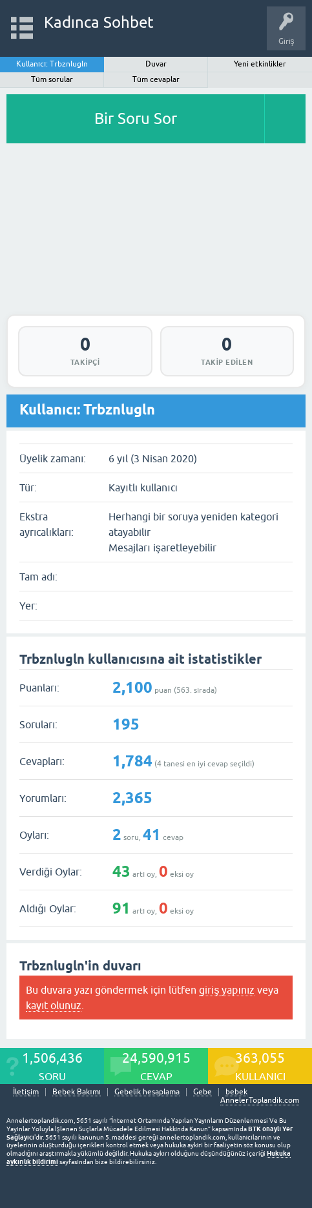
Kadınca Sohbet (99, 22)
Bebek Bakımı (76, 1092)
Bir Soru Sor (135, 118)
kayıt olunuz (53, 1005)
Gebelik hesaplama (147, 1092)
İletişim (26, 1092)
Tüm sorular (52, 79)
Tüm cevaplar (156, 79)
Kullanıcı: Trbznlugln (52, 63)
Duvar (156, 63)
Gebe (202, 1092)
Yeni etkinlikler (260, 63)
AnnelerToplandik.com (259, 1100)
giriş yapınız (227, 990)
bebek (236, 1092)
